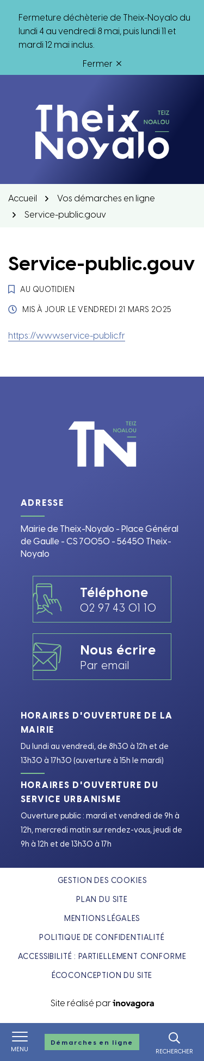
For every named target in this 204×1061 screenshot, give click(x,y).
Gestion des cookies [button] (102, 880)
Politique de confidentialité (102, 937)
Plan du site (102, 899)
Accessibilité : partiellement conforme (102, 956)
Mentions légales (102, 918)
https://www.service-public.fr (66, 335)
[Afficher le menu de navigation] (19, 1042)
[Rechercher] (174, 1041)
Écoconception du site (102, 975)
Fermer (102, 63)
